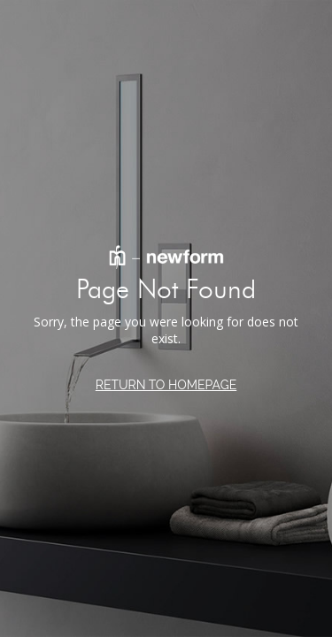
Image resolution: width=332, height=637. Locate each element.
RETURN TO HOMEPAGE (166, 385)
